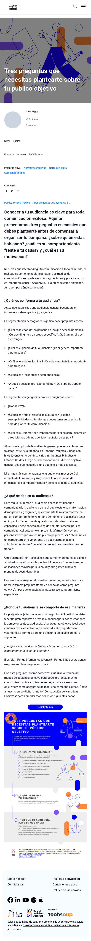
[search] (75, 6)
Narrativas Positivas (35, 167)
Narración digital (58, 167)
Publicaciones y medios (17, 202)
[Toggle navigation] (83, 6)
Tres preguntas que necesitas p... (52, 202)
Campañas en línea (14, 172)
